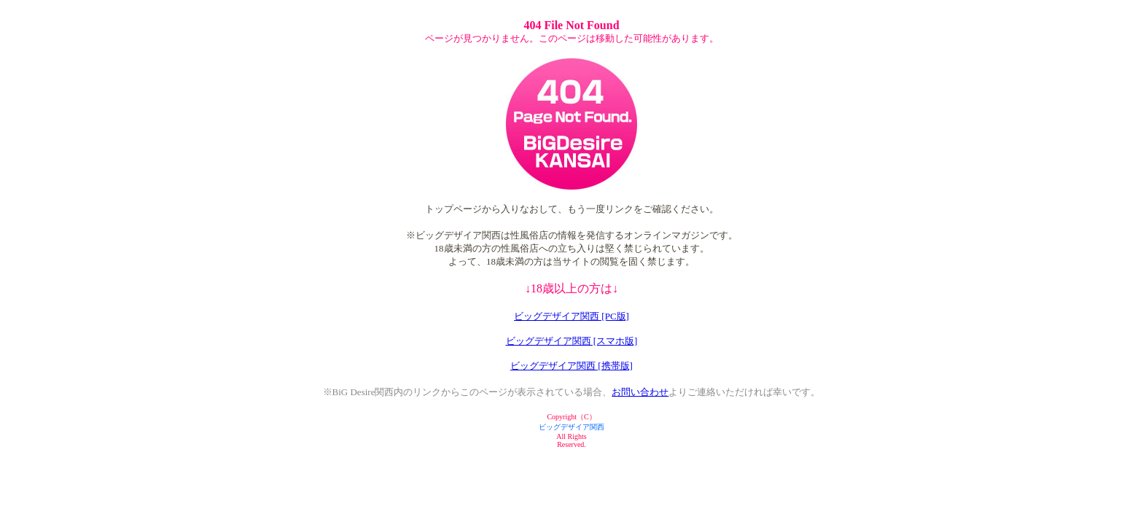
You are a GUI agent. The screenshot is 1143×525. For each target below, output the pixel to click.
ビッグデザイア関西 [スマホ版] (572, 340)
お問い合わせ (640, 391)
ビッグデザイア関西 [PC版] (571, 316)
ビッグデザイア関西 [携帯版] (571, 365)
